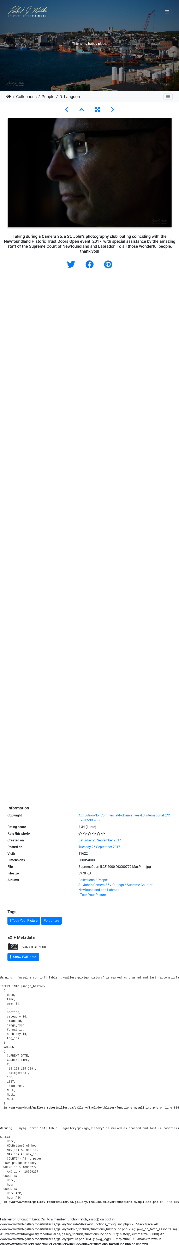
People (48, 96)
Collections (26, 96)
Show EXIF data (23, 957)
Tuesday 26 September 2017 (99, 847)
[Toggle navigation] (167, 12)
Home (8, 97)
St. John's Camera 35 (93, 885)
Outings (118, 885)
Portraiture (51, 921)
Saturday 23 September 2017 (99, 840)
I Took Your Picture (92, 895)
